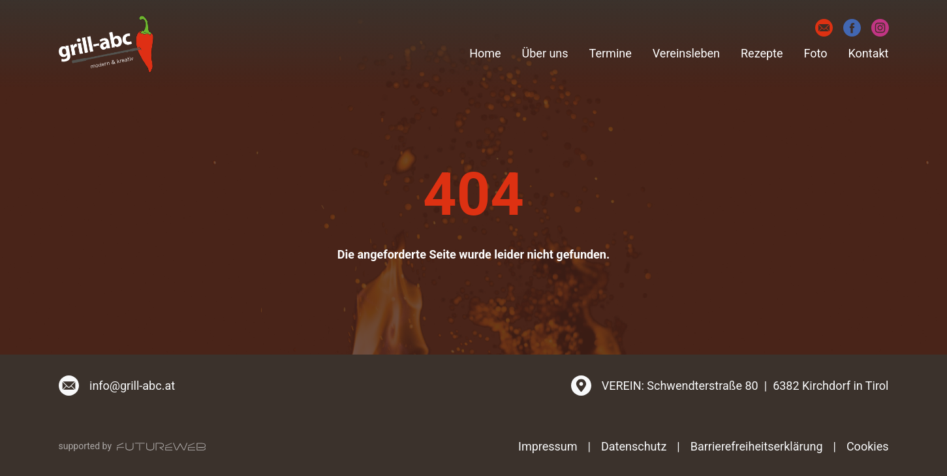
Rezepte (762, 53)
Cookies (867, 446)
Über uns (545, 53)
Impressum (548, 446)
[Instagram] (880, 28)
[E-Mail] (824, 28)
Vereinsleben (686, 53)
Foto (816, 53)
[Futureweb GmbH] (161, 446)
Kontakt (868, 53)
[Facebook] (852, 28)
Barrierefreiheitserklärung (757, 446)
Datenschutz (633, 446)
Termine (610, 53)
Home (485, 53)
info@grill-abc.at (132, 385)
